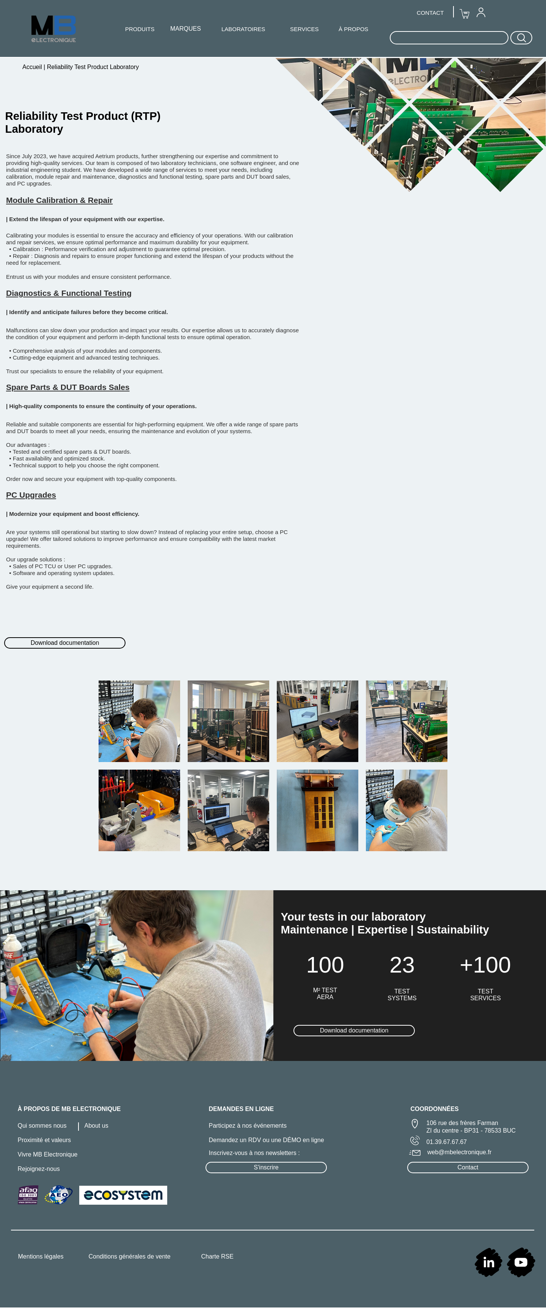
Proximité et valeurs (44, 1140)
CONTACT (430, 12)
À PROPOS (353, 29)
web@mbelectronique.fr (459, 1152)
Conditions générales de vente (130, 1256)
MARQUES (185, 28)
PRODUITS (140, 29)
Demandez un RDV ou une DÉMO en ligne (266, 1140)
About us (96, 1125)
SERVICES (304, 29)
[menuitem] (481, 12)
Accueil (33, 67)
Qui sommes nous (42, 1125)
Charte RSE (217, 1256)
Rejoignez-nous (39, 1169)
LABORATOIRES (243, 29)
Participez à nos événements (248, 1125)
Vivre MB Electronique (48, 1154)
